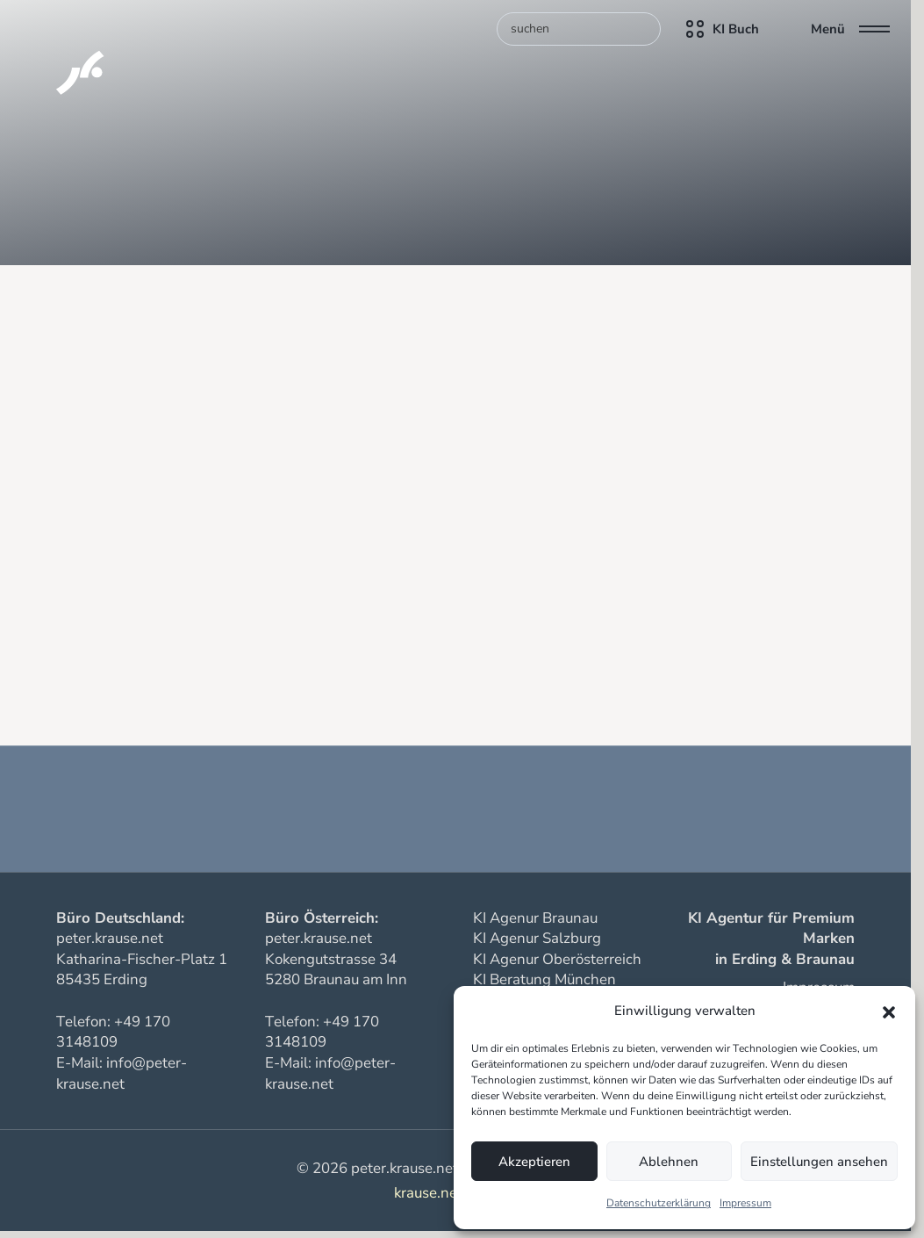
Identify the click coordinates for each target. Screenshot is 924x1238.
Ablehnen (668, 1161)
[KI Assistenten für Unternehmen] (58, 53)
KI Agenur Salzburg (537, 938)
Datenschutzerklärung (658, 1203)
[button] (889, 1011)
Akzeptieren (534, 1161)
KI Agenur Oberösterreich (557, 959)
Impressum (745, 1203)
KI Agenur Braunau (535, 918)
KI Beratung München (544, 979)
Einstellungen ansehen (819, 1161)
